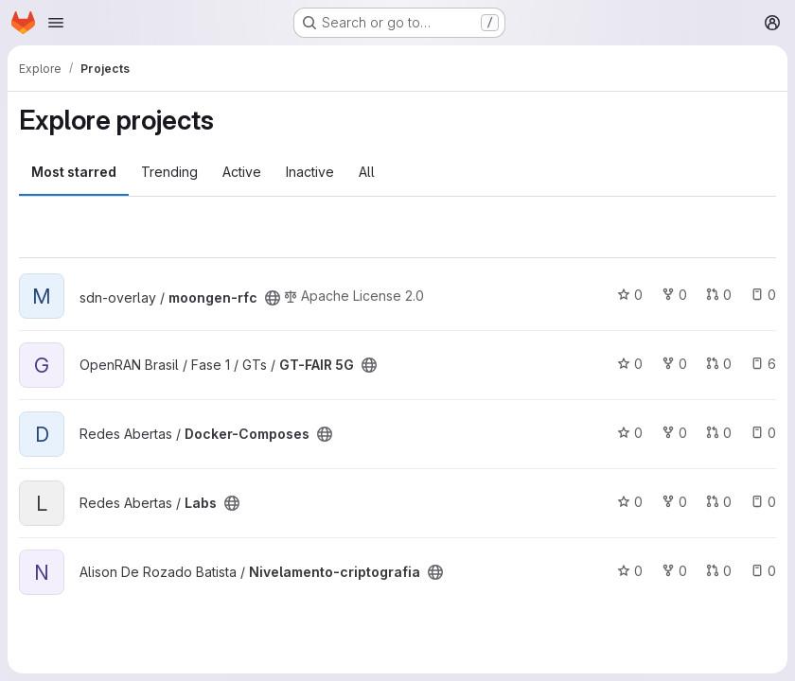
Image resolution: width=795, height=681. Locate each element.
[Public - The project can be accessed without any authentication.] (272, 298)
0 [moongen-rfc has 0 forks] (674, 295)
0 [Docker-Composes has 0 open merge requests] (719, 433)
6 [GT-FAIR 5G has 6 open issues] (763, 364)
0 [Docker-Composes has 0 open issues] (763, 433)
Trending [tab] (169, 172)
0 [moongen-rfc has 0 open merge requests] (719, 295)
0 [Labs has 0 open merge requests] (719, 502)
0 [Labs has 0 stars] (630, 502)
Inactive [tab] (310, 172)
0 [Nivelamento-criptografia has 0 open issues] (763, 571)
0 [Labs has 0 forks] (674, 502)
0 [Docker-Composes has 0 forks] (674, 433)
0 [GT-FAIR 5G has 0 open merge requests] (719, 364)
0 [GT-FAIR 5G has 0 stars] (630, 364)
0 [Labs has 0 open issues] (763, 502)
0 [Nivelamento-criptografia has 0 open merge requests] (719, 571)
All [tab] (367, 172)
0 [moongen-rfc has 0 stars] (630, 295)
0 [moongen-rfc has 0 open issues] (763, 295)
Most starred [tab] (73, 172)
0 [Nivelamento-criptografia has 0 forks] (674, 571)
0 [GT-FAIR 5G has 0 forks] (674, 364)
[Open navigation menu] (56, 23)
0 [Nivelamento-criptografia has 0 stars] (630, 571)
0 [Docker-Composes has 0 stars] (630, 433)
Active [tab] (241, 172)
